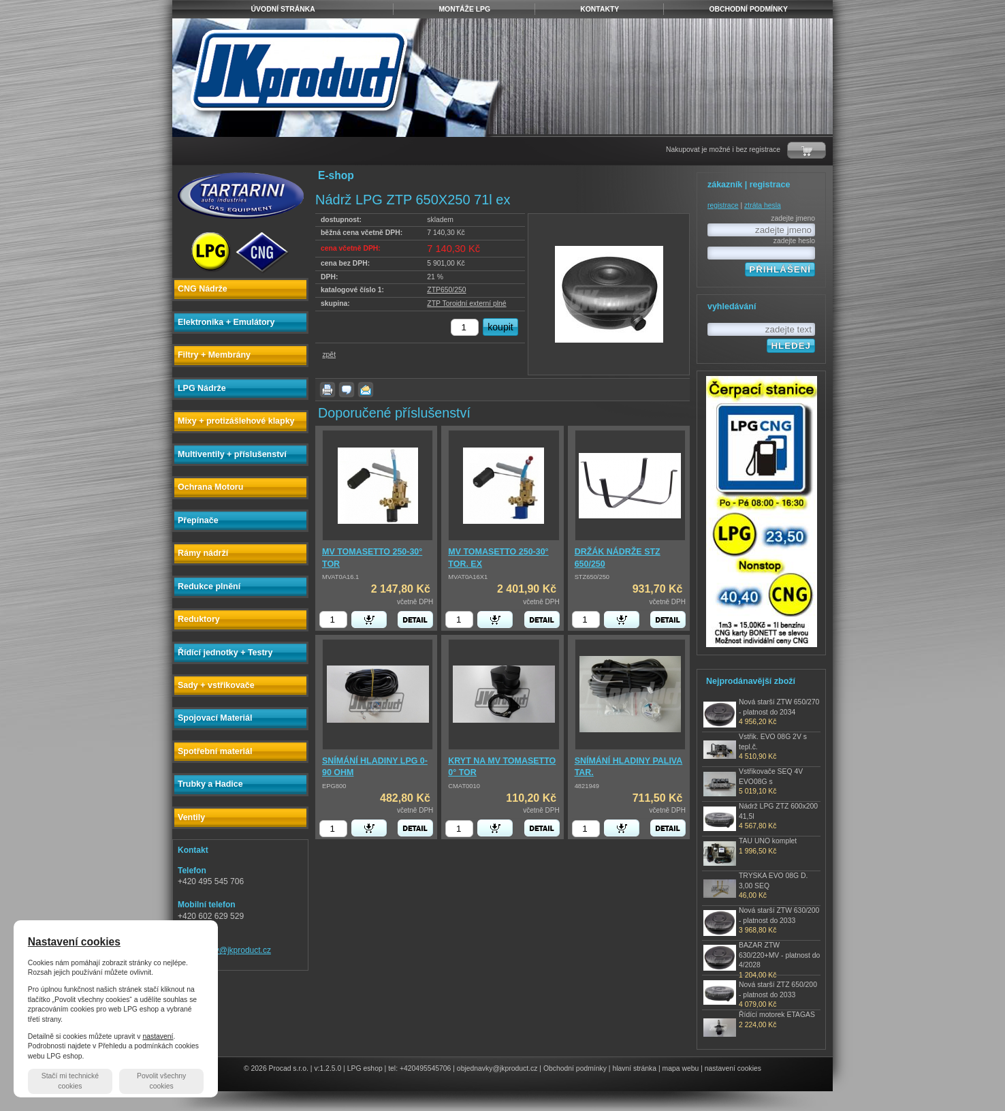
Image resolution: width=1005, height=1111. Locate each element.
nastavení (157, 1036)
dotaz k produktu (346, 389)
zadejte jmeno (793, 218)
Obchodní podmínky (575, 1068)
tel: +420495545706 (419, 1068)
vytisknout (327, 389)
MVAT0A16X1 (468, 577)
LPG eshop (365, 1068)
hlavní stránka (634, 1068)
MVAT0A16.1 (340, 577)
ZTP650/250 (446, 290)
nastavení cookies (733, 1068)
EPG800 (334, 786)
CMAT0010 (464, 786)
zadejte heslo (794, 241)
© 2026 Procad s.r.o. (276, 1068)
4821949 (587, 786)
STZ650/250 (592, 577)
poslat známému (365, 389)
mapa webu (681, 1068)
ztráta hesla (762, 205)
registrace (723, 205)
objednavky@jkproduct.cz (224, 950)
